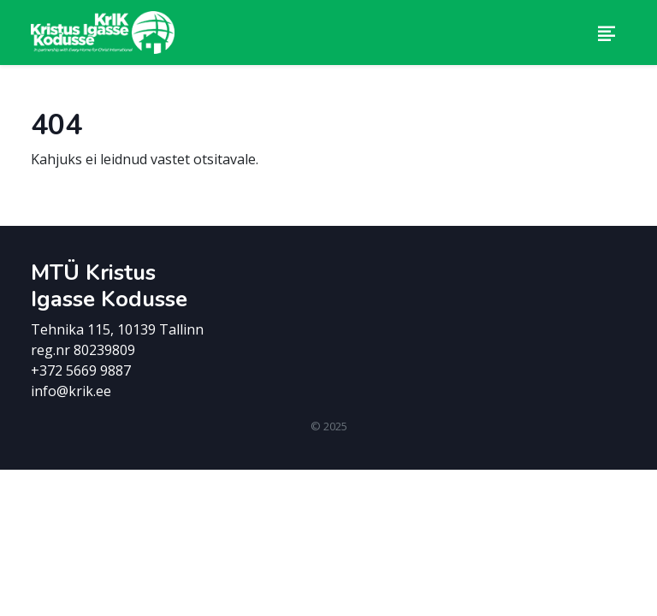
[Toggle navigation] (606, 33)
